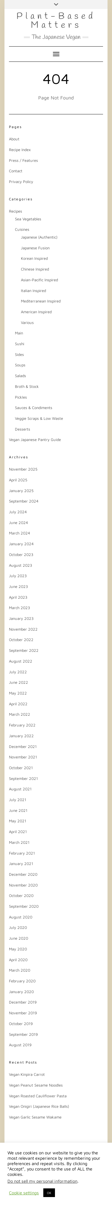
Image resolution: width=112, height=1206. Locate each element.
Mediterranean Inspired (41, 301)
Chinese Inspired (35, 269)
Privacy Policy (21, 181)
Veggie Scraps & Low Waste (39, 418)
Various (27, 322)
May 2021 (17, 820)
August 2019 (20, 1044)
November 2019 (23, 1012)
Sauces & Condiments (33, 407)
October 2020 (21, 895)
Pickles (21, 397)
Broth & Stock (27, 386)
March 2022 (19, 714)
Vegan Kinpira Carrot (27, 1074)
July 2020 (18, 927)
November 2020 (23, 885)
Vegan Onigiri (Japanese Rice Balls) (39, 1106)
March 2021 (19, 842)
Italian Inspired (33, 290)
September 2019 (23, 1034)
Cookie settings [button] (24, 1192)
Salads (20, 375)
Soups (20, 364)
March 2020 (19, 970)
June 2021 (18, 810)
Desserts (22, 429)
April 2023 (18, 597)
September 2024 (24, 501)
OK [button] (49, 1193)
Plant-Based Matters (56, 20)
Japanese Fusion (35, 247)
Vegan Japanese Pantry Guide (35, 439)
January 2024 (21, 543)
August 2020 (20, 917)
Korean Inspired (34, 258)
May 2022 (18, 693)
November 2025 (23, 469)
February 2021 (22, 853)
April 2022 (18, 703)
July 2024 (18, 511)
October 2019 (21, 1023)
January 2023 (21, 618)
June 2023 (18, 586)
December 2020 (23, 874)
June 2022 (18, 682)
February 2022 (22, 725)
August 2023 (20, 565)
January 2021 (21, 863)
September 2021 (23, 778)
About (14, 138)
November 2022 (23, 629)
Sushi (19, 343)
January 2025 (21, 490)
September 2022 (24, 650)
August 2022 (20, 661)
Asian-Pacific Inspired (39, 279)
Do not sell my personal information (42, 1181)
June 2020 (18, 938)
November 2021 (23, 757)
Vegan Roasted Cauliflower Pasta (38, 1095)
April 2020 (18, 959)
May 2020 (18, 949)
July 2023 (18, 575)
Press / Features (23, 160)
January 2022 (21, 735)
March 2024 (19, 533)
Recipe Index (20, 149)
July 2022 (18, 671)
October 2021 (21, 767)
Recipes (15, 211)
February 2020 (22, 980)
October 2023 (21, 554)
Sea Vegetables (28, 218)
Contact (15, 170)
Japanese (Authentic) (39, 237)
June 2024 (18, 522)
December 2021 (23, 746)
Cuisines (22, 229)
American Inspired (36, 311)
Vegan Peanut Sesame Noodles (36, 1085)
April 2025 (18, 479)
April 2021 (18, 831)
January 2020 (21, 991)
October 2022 (21, 639)
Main (19, 333)
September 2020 (24, 906)
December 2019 (23, 1002)
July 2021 (17, 799)
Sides (19, 354)
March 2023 (19, 607)
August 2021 (20, 788)
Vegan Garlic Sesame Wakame (35, 1117)
